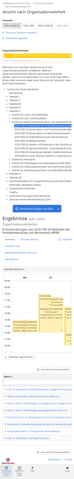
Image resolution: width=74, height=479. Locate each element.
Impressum (54, 459)
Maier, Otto (60, 317)
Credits (68, 459)
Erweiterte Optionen (15, 38)
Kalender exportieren (19, 356)
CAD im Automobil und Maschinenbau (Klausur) (33, 396)
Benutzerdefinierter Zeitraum (21, 252)
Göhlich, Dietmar (21, 330)
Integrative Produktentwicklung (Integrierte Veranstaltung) (39, 424)
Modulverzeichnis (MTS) (19, 471)
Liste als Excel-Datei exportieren (53, 369)
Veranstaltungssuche (43, 3)
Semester (7, 20)
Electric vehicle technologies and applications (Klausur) (37, 410)
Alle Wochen (11, 259)
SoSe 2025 (28, 25)
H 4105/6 (58, 315)
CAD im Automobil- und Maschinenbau (28, 438)
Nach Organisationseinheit (18, 6)
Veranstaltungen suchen (34, 209)
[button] (24, 330)
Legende (65, 239)
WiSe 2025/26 (45, 25)
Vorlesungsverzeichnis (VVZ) (16, 3)
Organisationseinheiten (15, 50)
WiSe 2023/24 (12, 25)
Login (67, 469)
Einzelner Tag (12, 246)
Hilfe (32, 469)
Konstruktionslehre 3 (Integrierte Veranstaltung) (33, 431)
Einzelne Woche (29, 239)
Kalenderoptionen (14, 269)
